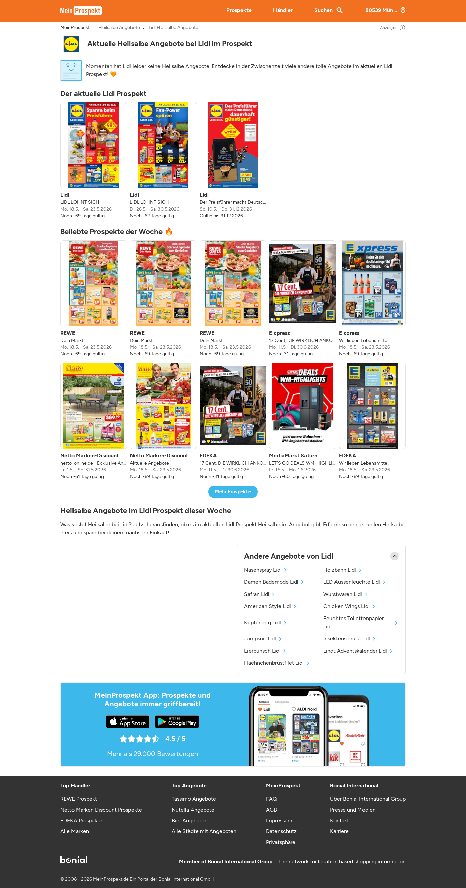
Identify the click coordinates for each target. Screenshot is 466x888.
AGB (271, 809)
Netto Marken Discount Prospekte (101, 809)
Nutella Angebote (193, 809)
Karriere (339, 831)
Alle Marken (74, 831)
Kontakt (339, 820)
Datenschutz (281, 831)
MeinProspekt (75, 27)
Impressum (279, 820)
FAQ (271, 799)
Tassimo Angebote (194, 799)
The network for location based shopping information (342, 861)
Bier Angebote (189, 820)
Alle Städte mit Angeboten (204, 831)
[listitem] (93, 160)
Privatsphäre (280, 842)
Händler (283, 10)
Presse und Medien (353, 809)
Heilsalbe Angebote (119, 27)
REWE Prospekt (78, 799)
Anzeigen (393, 27)
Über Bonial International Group (368, 799)
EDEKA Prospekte (81, 820)
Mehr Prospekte (233, 492)
